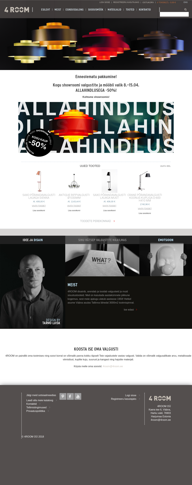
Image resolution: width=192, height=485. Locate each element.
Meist (58, 10)
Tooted (130, 10)
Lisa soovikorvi (39, 210)
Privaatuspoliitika (35, 411)
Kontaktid (145, 10)
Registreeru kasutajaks (126, 2)
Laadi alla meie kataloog (39, 400)
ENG (186, 2)
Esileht (45, 10)
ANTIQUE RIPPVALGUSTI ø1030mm (74, 196)
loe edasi (129, 309)
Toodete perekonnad (95, 221)
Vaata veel (165, 166)
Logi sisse (105, 2)
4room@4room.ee (113, 366)
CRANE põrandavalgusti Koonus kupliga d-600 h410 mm (145, 198)
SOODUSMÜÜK (95, 10)
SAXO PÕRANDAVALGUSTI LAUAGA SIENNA (39, 196)
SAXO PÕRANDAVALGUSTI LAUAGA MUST (109, 196)
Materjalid (114, 10)
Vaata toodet (39, 206)
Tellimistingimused (36, 407)
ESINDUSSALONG (75, 10)
